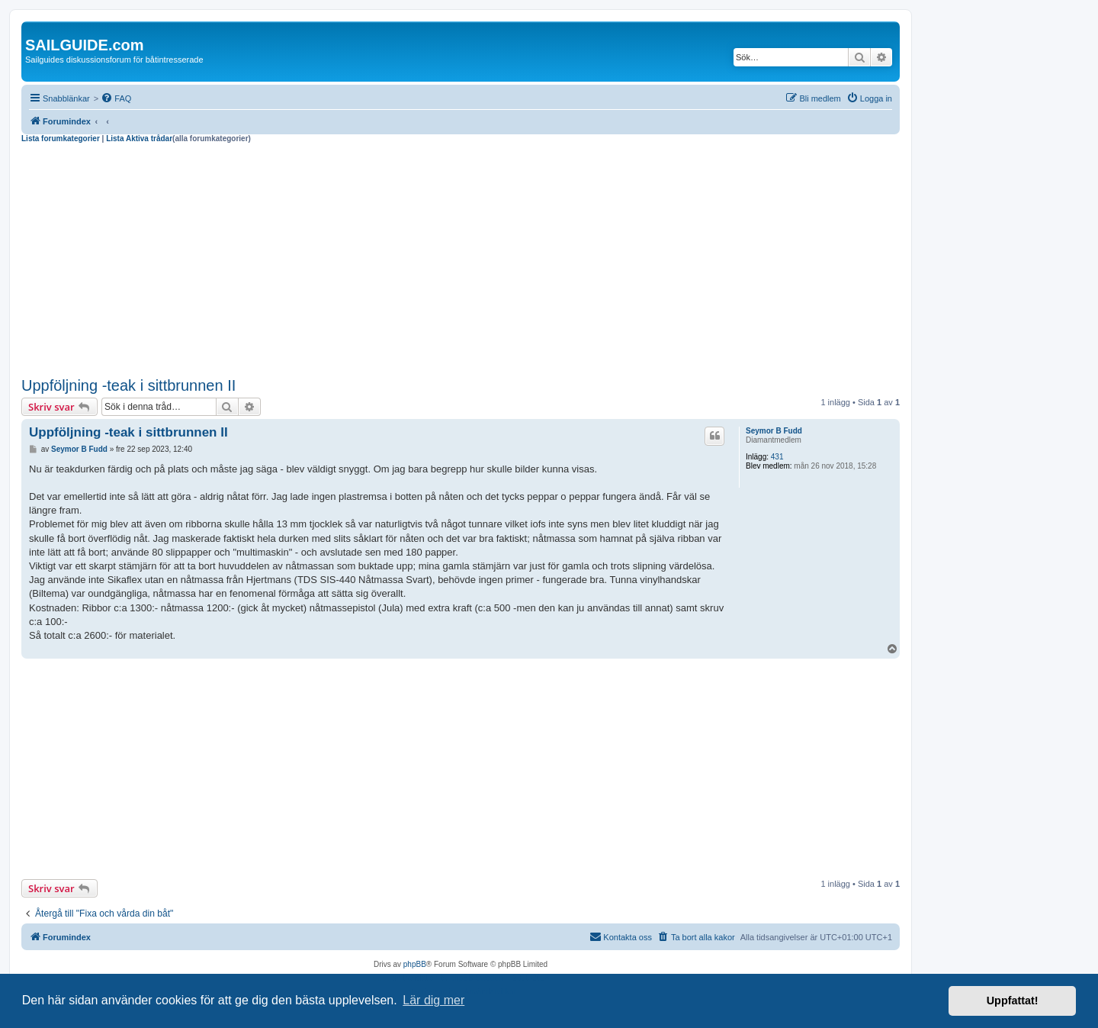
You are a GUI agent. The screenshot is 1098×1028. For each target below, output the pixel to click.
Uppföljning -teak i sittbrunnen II (128, 385)
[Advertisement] (460, 258)
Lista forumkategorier (60, 138)
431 (777, 457)
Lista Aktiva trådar (139, 138)
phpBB (414, 964)
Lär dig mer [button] (433, 1000)
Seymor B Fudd (774, 431)
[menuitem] (116, 98)
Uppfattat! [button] (1013, 1000)
